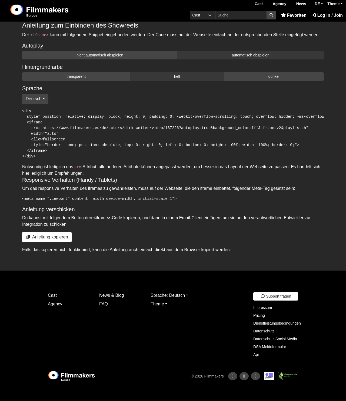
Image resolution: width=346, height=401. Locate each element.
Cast (259, 4)
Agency (280, 4)
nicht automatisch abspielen (99, 55)
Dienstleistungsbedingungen (277, 323)
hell (177, 76)
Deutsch (34, 98)
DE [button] (317, 4)
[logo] (53, 11)
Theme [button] (333, 4)
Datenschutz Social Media (275, 339)
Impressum (262, 307)
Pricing (259, 315)
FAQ (103, 304)
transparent (76, 76)
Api (256, 354)
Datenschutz (263, 331)
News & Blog (111, 295)
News (301, 4)
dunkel (274, 76)
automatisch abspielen (250, 55)
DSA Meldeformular (269, 347)
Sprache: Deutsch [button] (168, 295)
